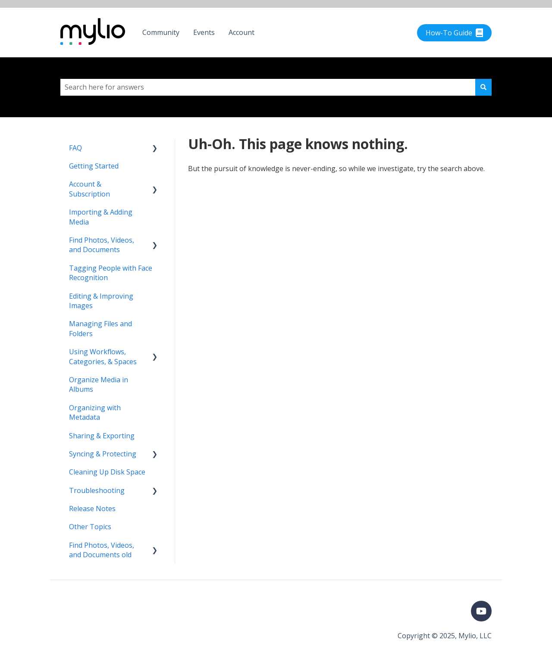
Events (204, 32)
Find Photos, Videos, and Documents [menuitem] (101, 244)
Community (160, 32)
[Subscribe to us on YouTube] (481, 611)
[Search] (483, 87)
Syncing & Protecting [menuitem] (102, 454)
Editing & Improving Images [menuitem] (101, 300)
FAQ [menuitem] (75, 148)
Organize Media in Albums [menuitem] (98, 384)
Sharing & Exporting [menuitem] (102, 435)
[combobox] (267, 87)
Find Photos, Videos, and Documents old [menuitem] (101, 549)
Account (241, 32)
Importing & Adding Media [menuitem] (100, 216)
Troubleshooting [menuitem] (97, 490)
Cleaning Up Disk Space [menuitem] (107, 472)
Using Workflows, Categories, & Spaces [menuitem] (103, 356)
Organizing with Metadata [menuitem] (95, 412)
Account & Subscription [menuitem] (89, 188)
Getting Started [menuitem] (94, 166)
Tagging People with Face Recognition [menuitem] (110, 272)
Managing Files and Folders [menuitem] (100, 328)
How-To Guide (454, 32)
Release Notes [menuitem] (92, 508)
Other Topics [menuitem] (90, 526)
